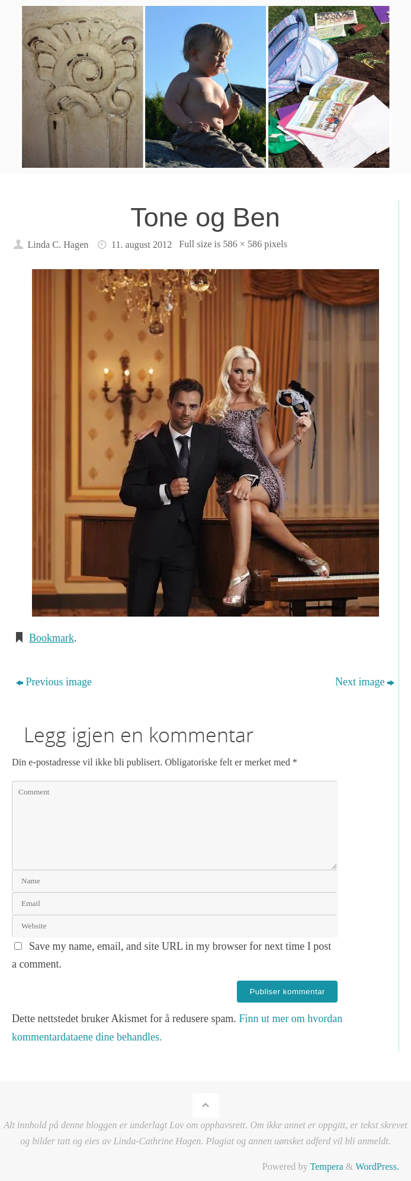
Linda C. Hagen (57, 245)
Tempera (326, 1166)
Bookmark (51, 638)
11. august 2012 (141, 245)
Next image (364, 682)
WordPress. (377, 1166)
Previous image (54, 682)
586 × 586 (242, 244)
